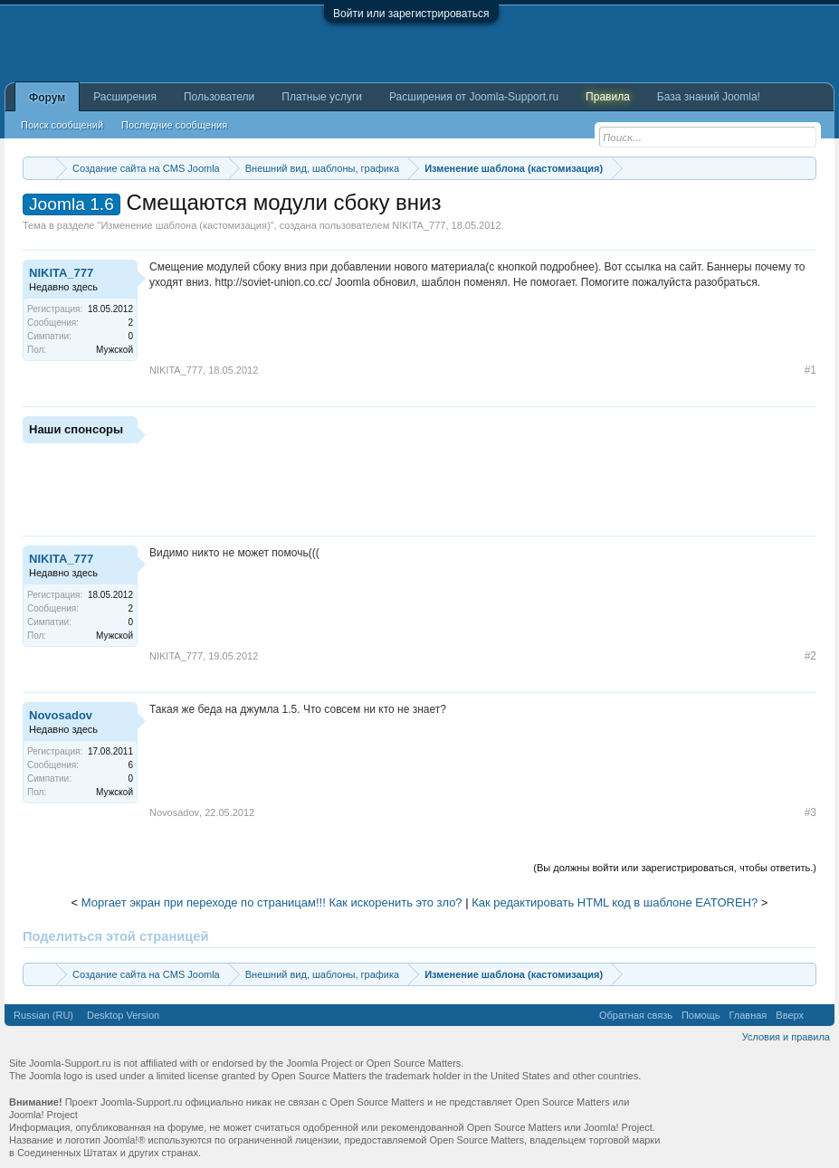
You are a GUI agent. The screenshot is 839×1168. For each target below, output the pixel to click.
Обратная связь (635, 1015)
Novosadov (60, 715)
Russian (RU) (43, 1015)
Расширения (125, 96)
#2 (810, 656)
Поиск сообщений (62, 124)
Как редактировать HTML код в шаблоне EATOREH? (615, 902)
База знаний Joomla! (708, 96)
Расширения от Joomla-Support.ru (473, 96)
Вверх (790, 1015)
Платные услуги (321, 96)
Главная (748, 1015)
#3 (810, 812)
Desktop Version (123, 1015)
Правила (608, 96)
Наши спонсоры (76, 429)
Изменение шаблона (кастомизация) (185, 225)
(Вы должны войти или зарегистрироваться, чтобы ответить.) (674, 867)
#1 (810, 370)
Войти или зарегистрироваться (411, 13)
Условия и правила (786, 1036)
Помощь (701, 1015)
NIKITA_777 (418, 225)
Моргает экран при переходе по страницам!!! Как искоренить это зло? (271, 902)
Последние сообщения (174, 124)
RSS (819, 1015)
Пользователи (219, 96)
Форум (47, 97)
